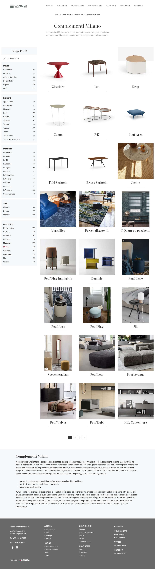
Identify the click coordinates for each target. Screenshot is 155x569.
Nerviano (6, 251)
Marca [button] (6, 66)
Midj (5, 89)
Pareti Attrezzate (86, 533)
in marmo (7, 171)
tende (5, 132)
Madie (81, 536)
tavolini (6, 128)
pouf (5, 113)
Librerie (82, 529)
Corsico (6, 232)
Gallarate (7, 236)
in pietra (6, 183)
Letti (81, 550)
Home (57, 15)
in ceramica (7, 153)
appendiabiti (8, 102)
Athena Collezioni (10, 77)
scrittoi (6, 117)
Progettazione (95, 6)
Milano (5, 247)
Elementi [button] (7, 98)
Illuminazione (119, 534)
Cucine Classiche (51, 550)
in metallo (7, 179)
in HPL (5, 160)
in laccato (7, 164)
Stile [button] (5, 203)
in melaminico (8, 175)
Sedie (46, 556)
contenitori (7, 106)
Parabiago (7, 254)
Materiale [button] (7, 149)
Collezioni (62, 6)
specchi (6, 121)
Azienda (49, 6)
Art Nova (6, 73)
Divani (81, 539)
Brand (46, 533)
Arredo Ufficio (120, 545)
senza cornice (9, 194)
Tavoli (46, 553)
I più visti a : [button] (8, 224)
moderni (6, 215)
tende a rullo (8, 136)
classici (6, 207)
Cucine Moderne (51, 547)
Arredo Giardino (120, 553)
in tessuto (7, 190)
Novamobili (7, 70)
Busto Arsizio (8, 228)
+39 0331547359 (19, 538)
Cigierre (6, 85)
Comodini (83, 553)
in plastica (7, 186)
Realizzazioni (77, 6)
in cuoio (6, 156)
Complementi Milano (93, 15)
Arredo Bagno (85, 542)
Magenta (6, 243)
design (6, 211)
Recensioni (125, 6)
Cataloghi (111, 6)
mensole (6, 109)
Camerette (118, 527)
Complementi (66, 15)
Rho (4, 258)
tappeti (6, 124)
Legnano (6, 239)
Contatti (138, 6)
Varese (6, 262)
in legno (6, 168)
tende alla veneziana (11, 139)
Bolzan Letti (8, 81)
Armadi (82, 556)
